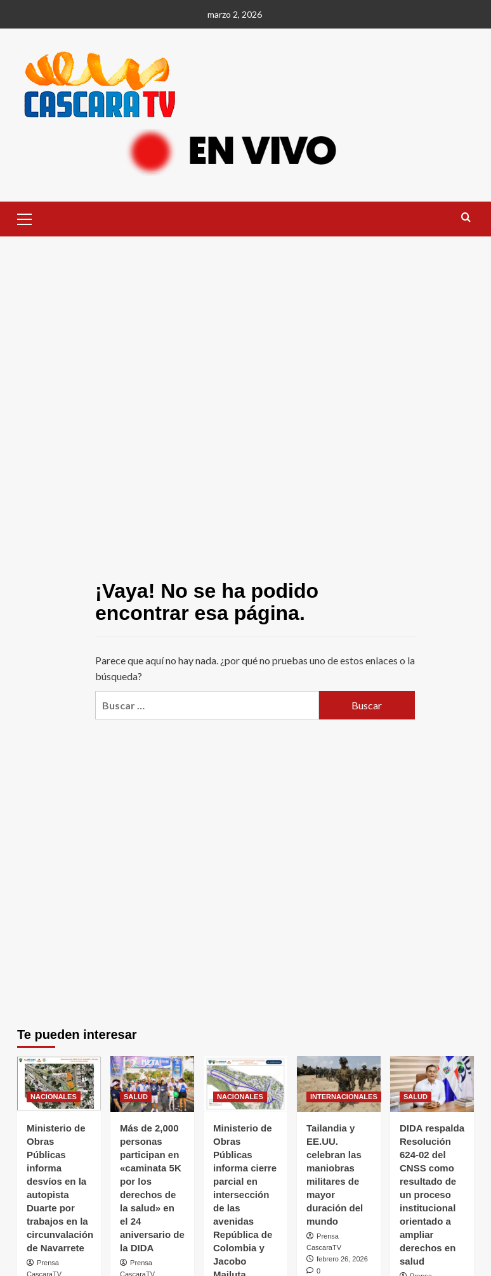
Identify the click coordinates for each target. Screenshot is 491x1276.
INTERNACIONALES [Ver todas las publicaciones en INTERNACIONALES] (343, 1096)
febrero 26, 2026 (342, 1259)
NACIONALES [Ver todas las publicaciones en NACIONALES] (53, 1096)
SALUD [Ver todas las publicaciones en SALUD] (136, 1096)
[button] (30, 217)
